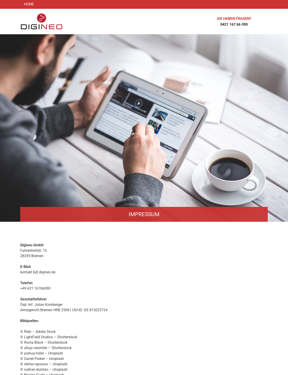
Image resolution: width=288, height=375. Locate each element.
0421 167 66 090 (234, 24)
